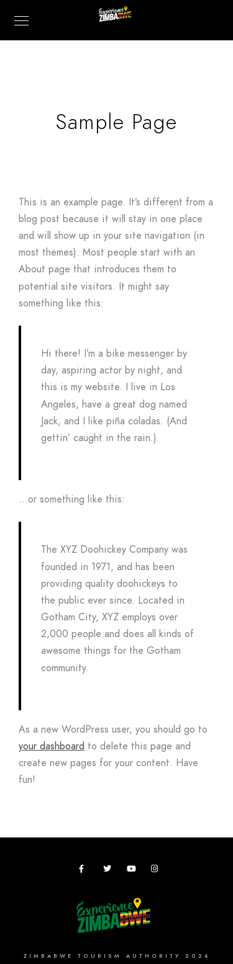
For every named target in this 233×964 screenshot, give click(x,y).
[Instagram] (157, 871)
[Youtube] (133, 871)
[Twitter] (109, 871)
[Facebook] (85, 871)
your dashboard (52, 746)
